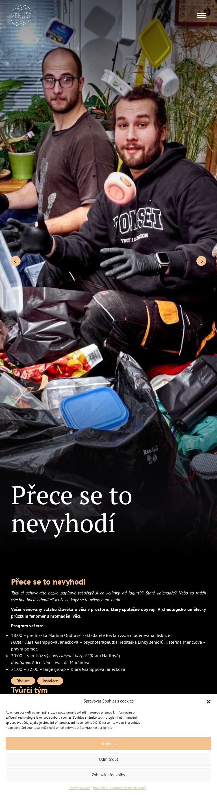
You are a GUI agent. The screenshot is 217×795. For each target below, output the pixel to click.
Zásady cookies (79, 788)
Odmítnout (108, 759)
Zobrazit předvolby (108, 774)
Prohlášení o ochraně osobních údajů (119, 788)
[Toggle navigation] (201, 16)
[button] (208, 701)
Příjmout (108, 743)
